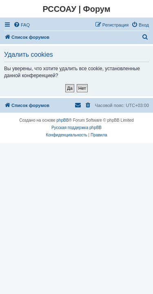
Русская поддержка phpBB (76, 127)
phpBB (63, 120)
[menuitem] (21, 25)
